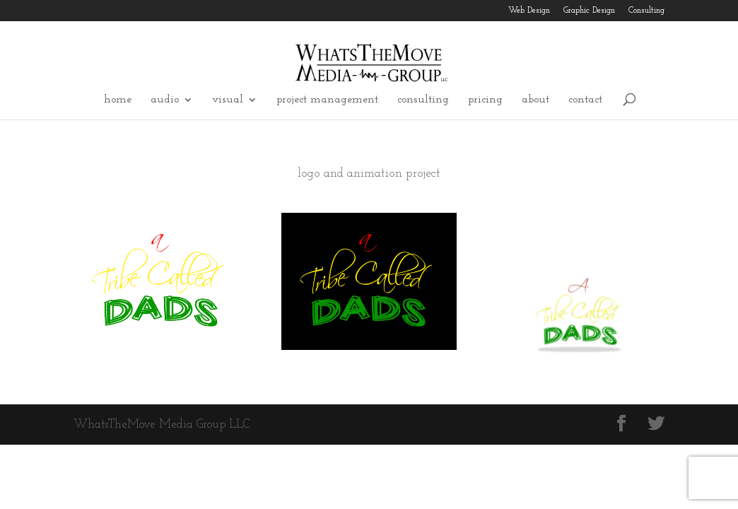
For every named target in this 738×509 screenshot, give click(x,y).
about (535, 100)
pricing (485, 100)
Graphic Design (589, 10)
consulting (423, 100)
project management (327, 100)
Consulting (646, 10)
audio (165, 100)
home (117, 100)
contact (585, 100)
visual (227, 100)
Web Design (529, 10)
